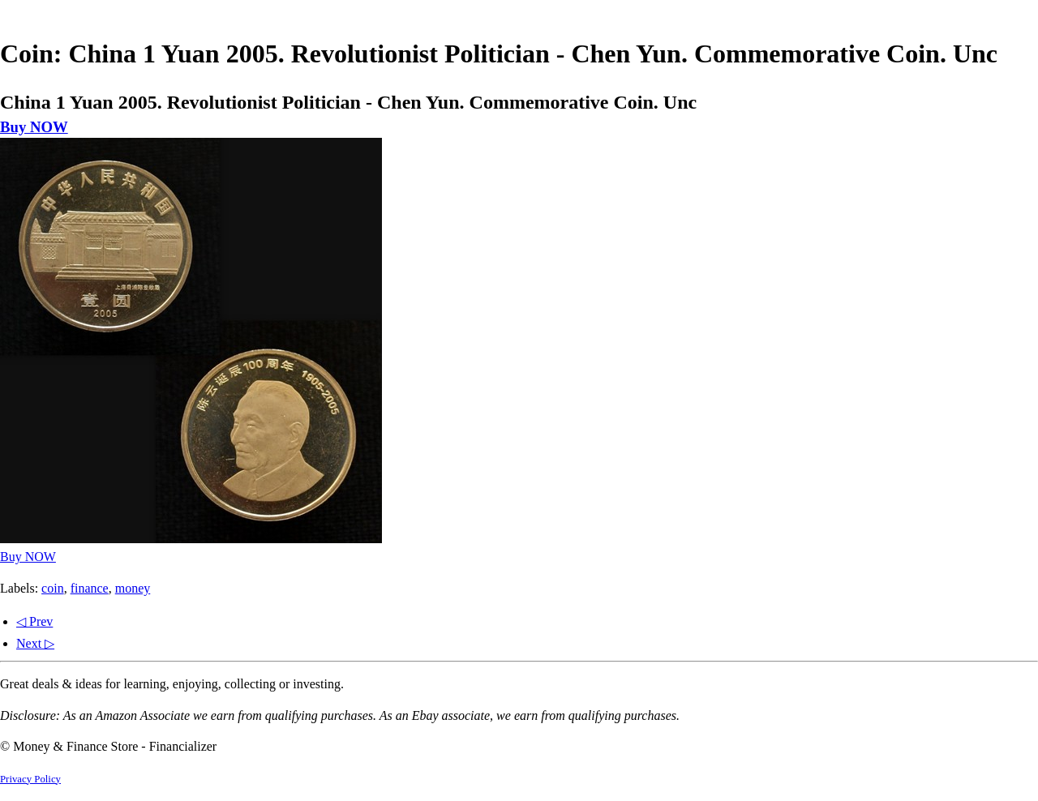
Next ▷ (35, 643)
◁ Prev (34, 621)
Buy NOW (34, 126)
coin (52, 588)
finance (90, 588)
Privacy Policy (30, 779)
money (133, 588)
